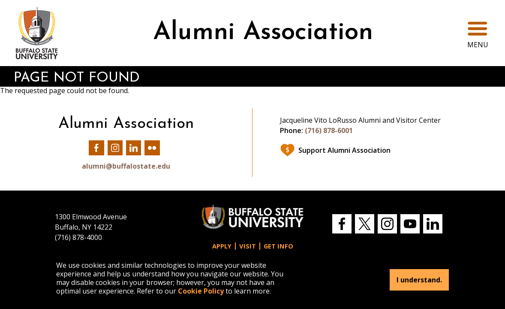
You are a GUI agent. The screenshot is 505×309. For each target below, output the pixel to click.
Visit (247, 246)
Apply (221, 246)
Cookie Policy (201, 291)
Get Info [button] (278, 246)
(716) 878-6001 (329, 130)
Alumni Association (263, 32)
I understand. (419, 280)
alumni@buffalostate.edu (126, 166)
